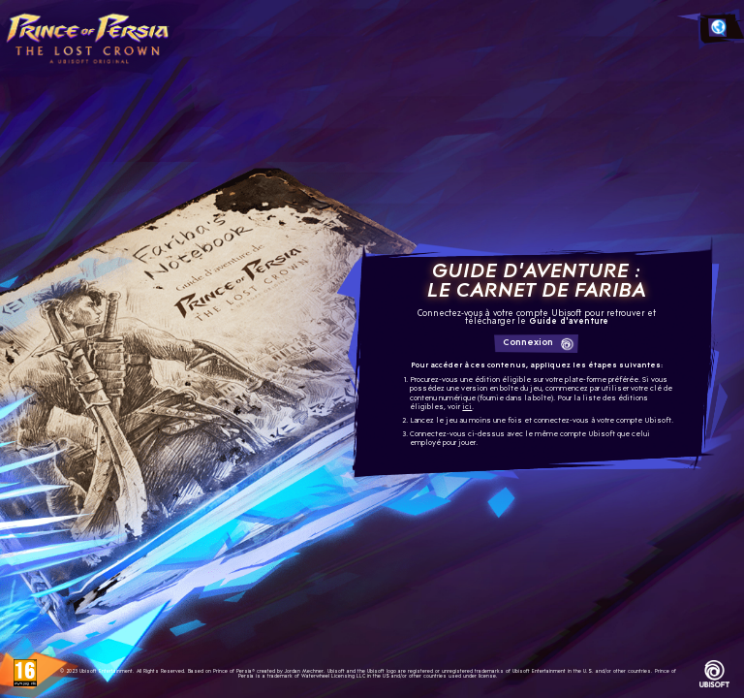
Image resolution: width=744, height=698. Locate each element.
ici (467, 407)
